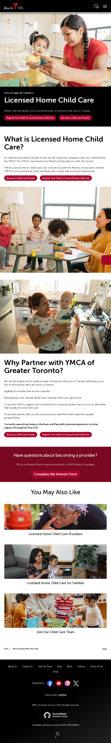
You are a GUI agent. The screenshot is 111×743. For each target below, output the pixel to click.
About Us (12, 666)
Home (6, 648)
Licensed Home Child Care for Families (55, 583)
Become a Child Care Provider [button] (75, 117)
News (69, 666)
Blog (59, 666)
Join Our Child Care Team (55, 632)
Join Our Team (45, 666)
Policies (81, 666)
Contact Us (27, 666)
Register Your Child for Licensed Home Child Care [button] (30, 117)
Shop (55, 671)
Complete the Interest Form (55, 474)
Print (101, 648)
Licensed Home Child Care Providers (55, 534)
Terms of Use (96, 666)
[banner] (13, 6)
